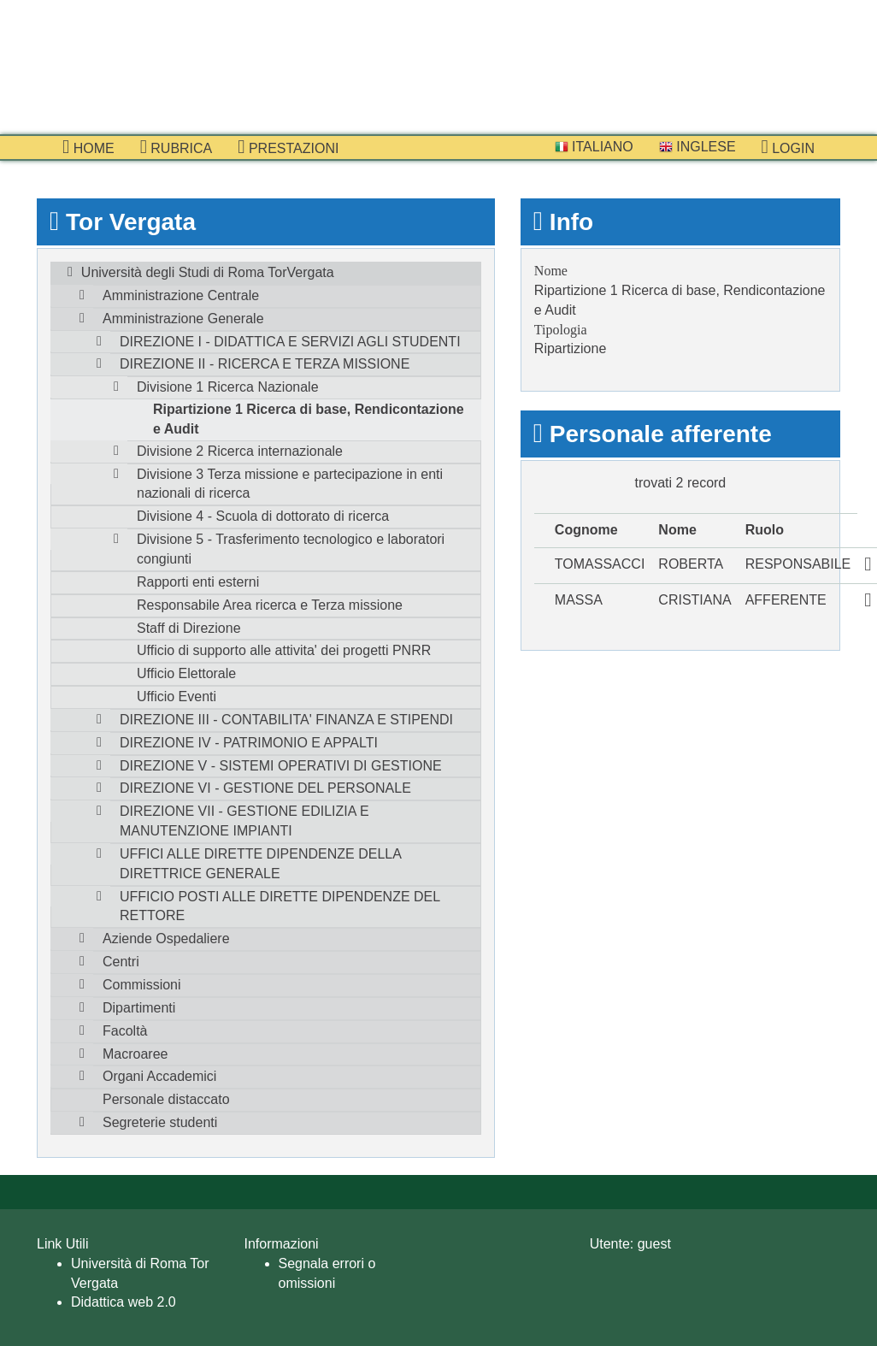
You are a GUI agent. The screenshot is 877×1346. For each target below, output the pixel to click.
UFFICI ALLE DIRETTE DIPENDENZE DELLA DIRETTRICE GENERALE (261, 864)
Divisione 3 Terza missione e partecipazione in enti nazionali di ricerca (290, 484)
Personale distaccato (166, 1099)
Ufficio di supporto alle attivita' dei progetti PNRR (284, 650)
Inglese (697, 146)
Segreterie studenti (160, 1122)
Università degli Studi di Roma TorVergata (207, 272)
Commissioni (142, 984)
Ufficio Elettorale (186, 673)
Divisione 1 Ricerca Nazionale (228, 387)
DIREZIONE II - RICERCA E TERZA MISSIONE (264, 364)
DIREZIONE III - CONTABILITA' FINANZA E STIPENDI (286, 719)
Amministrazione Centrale (181, 295)
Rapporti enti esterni (198, 582)
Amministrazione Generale (183, 318)
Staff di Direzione (189, 628)
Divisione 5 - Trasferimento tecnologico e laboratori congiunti (290, 549)
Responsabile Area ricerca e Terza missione (270, 605)
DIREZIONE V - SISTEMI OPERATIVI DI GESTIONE (281, 766)
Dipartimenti (139, 1008)
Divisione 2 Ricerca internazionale (240, 451)
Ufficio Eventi (176, 696)
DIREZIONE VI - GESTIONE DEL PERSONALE (265, 788)
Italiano (594, 146)
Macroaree (135, 1054)
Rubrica (176, 147)
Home (88, 147)
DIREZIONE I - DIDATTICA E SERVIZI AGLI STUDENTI (290, 341)
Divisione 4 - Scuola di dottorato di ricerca (263, 516)
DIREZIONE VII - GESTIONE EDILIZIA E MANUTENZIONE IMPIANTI (244, 821)
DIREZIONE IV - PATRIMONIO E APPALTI (249, 742)
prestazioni (288, 147)
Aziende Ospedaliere (166, 938)
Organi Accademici (159, 1076)
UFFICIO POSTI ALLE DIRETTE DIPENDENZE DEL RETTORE (280, 906)
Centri (121, 961)
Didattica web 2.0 (123, 1302)
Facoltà (125, 1031)
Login (788, 147)
